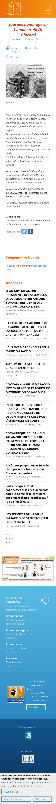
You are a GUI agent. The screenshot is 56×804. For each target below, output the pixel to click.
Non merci (42, 799)
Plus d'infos (11, 791)
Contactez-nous (36, 707)
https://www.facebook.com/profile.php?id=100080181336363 (27, 194)
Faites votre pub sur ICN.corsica (16, 648)
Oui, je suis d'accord (16, 799)
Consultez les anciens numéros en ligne (17, 661)
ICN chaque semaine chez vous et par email (19, 619)
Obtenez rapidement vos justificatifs (19, 633)
